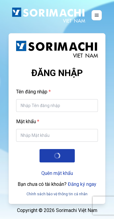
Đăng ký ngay (82, 184)
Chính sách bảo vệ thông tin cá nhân (57, 194)
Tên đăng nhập (31, 92)
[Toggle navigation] (97, 15)
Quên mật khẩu (57, 173)
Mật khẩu (26, 121)
